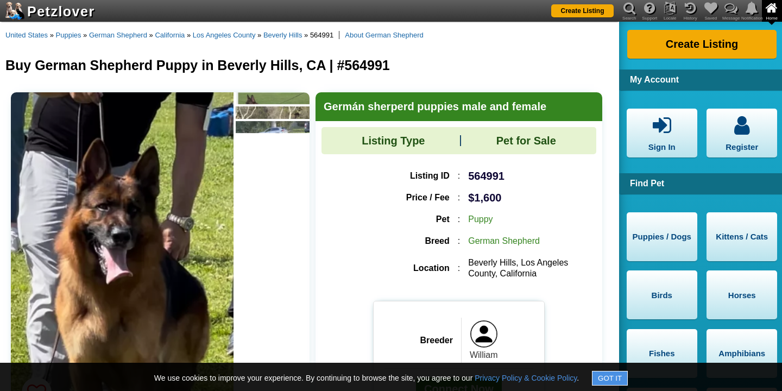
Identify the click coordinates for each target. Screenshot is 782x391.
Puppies (68, 35)
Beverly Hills (282, 35)
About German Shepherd (384, 35)
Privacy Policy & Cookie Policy (526, 378)
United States (26, 35)
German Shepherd (118, 35)
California (170, 35)
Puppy (480, 219)
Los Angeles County (224, 35)
